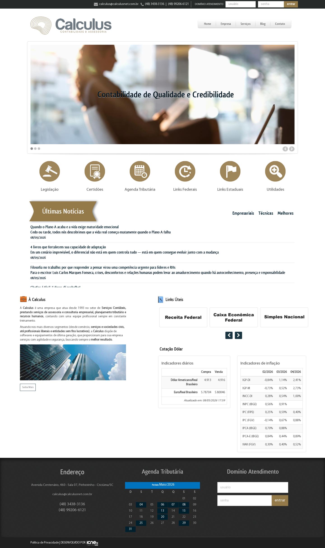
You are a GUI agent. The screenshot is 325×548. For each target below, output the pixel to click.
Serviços (246, 24)
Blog (262, 24)
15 (184, 510)
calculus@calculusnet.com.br (72, 494)
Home (207, 24)
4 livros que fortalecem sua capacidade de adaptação (68, 247)
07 (173, 504)
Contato (280, 24)
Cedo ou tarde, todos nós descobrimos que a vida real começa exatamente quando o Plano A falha (100, 232)
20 (162, 516)
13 (162, 510)
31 (130, 529)
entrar (291, 4)
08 (184, 504)
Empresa (226, 24)
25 (141, 523)
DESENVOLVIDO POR (73, 542)
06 (162, 504)
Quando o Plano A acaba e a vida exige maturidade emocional (74, 226)
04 (141, 504)
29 (184, 523)
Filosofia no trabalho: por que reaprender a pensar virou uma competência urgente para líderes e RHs (102, 267)
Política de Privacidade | (45, 542)
